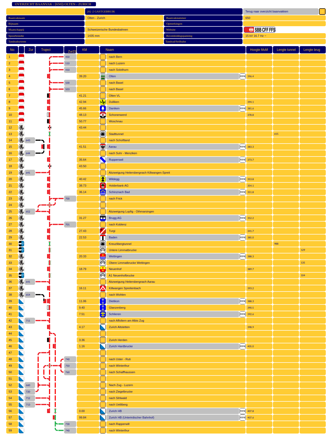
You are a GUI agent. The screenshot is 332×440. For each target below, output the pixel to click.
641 (27, 172)
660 (27, 385)
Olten (111, 76)
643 (27, 140)
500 (67, 82)
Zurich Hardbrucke (120, 346)
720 (27, 391)
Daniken (113, 108)
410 (67, 70)
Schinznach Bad (118, 192)
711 (27, 320)
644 (27, 153)
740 (67, 359)
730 (67, 424)
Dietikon (113, 301)
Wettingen (114, 256)
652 (27, 211)
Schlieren (114, 314)
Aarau (111, 146)
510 (67, 63)
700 (67, 198)
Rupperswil (115, 159)
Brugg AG (114, 217)
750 (67, 365)
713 (27, 404)
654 (27, 294)
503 (67, 89)
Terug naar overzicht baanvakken (266, 11)
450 (67, 57)
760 (67, 372)
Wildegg (113, 179)
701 (67, 224)
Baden (112, 237)
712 (27, 398)
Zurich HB (114, 411)
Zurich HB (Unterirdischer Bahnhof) (130, 417)
